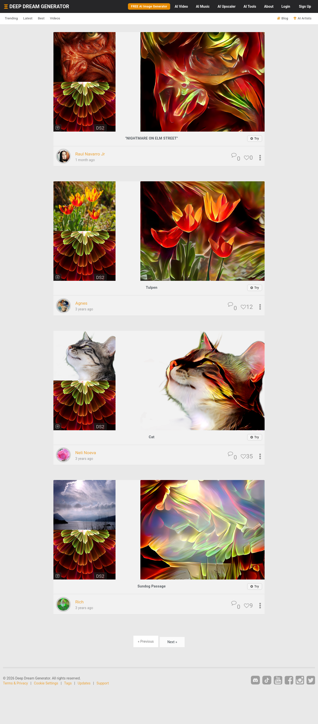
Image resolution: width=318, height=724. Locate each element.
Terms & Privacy (15, 682)
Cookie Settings (46, 682)
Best (53, 18)
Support (103, 682)
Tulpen (152, 287)
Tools (249, 6)
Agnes (82, 303)
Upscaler (227, 6)
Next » (172, 641)
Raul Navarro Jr (93, 154)
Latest (35, 18)
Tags (68, 682)
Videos (71, 18)
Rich (80, 601)
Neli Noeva (87, 452)
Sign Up (305, 6)
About (269, 6)
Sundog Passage (151, 585)
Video (181, 6)
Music (202, 6)
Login (285, 6)
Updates (84, 682)
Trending (14, 18)
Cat (151, 436)
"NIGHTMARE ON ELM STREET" (151, 138)
